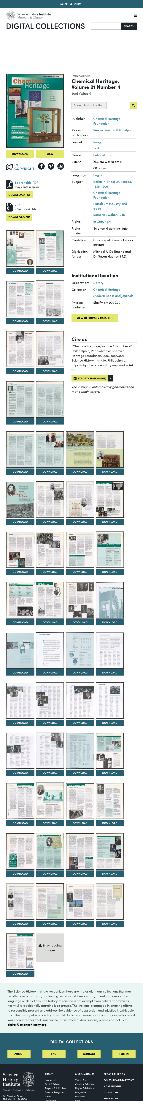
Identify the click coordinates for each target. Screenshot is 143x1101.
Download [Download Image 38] (20, 823)
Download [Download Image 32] (80, 723)
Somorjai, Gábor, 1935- (109, 214)
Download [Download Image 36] (80, 773)
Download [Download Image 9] (50, 421)
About (19, 1054)
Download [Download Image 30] (20, 723)
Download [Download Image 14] (20, 521)
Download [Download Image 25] (109, 622)
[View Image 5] (50, 298)
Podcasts (80, 1096)
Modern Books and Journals (113, 296)
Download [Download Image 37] (109, 773)
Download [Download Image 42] (20, 873)
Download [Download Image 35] (50, 773)
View (50, 154)
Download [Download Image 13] (109, 471)
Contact (89, 1054)
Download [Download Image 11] (50, 471)
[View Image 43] (50, 851)
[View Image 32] (80, 700)
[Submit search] (133, 105)
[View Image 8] (20, 399)
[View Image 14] (20, 500)
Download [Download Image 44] (80, 873)
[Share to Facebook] (41, 166)
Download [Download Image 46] (20, 923)
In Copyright (102, 221)
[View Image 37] (110, 751)
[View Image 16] (80, 500)
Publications (81, 75)
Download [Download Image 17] (109, 521)
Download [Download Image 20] (80, 572)
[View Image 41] (110, 801)
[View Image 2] (20, 248)
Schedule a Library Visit (119, 1080)
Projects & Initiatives (55, 1088)
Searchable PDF (26, 182)
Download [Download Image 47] (50, 923)
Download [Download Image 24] (80, 622)
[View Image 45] (110, 851)
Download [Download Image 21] (109, 572)
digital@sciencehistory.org (26, 1024)
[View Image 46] (20, 902)
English (98, 175)
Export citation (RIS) (90, 378)
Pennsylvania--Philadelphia (113, 130)
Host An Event (112, 1086)
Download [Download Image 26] (20, 672)
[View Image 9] (50, 399)
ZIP (17, 205)
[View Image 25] (110, 600)
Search (129, 26)
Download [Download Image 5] (50, 321)
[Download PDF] (9, 184)
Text (96, 148)
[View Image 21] (110, 549)
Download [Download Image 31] (50, 723)
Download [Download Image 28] (80, 672)
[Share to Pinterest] (51, 166)
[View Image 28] (80, 650)
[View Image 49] (110, 902)
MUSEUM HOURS (84, 1073)
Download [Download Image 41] (109, 823)
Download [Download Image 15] (50, 521)
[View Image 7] (50, 349)
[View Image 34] (20, 751)
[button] (110, 378)
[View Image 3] (50, 249)
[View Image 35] (50, 751)
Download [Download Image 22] (20, 622)
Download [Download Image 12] (80, 471)
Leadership (51, 1080)
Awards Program (54, 1092)
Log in (124, 1054)
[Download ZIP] (9, 206)
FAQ (54, 1054)
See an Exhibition (114, 1073)
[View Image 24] (80, 600)
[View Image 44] (80, 851)
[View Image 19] (50, 550)
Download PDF (19, 195)
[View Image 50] (20, 951)
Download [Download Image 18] (20, 572)
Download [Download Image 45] (109, 873)
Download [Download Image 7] (50, 371)
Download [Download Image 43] (50, 873)
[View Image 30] (20, 701)
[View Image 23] (50, 600)
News (48, 1096)
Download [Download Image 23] (50, 622)
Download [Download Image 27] (50, 672)
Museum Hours (70, 4)
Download (20, 154)
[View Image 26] (20, 651)
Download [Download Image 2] (20, 270)
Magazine (80, 1092)
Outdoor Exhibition (85, 1084)
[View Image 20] (80, 550)
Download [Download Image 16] (80, 521)
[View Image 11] (50, 449)
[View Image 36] (80, 751)
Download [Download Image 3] (50, 270)
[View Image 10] (20, 449)
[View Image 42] (20, 851)
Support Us (111, 1098)
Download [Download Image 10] (20, 471)
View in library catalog (94, 318)
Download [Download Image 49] (109, 923)
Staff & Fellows (53, 1084)
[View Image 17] (110, 499)
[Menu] (135, 15)
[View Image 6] (20, 349)
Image (98, 142)
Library (98, 282)
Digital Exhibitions (84, 1088)
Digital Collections (45, 25)
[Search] (106, 26)
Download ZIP (19, 217)
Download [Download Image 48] (80, 923)
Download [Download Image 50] (20, 973)
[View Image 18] (20, 550)
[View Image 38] (20, 801)
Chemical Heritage (106, 289)
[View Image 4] (20, 299)
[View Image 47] (50, 901)
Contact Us (111, 1092)
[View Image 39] (50, 801)
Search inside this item (89, 105)
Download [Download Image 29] (109, 672)
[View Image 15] (50, 499)
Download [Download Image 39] (50, 823)
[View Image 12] (80, 449)
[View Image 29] (110, 650)
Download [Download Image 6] (20, 371)
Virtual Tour (81, 1080)
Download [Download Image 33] (109, 723)
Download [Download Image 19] (50, 572)
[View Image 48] (80, 902)
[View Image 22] (20, 600)
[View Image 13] (110, 449)
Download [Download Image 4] (20, 321)
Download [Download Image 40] (80, 823)
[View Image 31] (50, 700)
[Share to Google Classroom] (60, 166)
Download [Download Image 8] (20, 421)
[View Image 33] (110, 700)
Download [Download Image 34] (20, 773)
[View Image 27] (50, 650)
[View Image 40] (80, 801)
